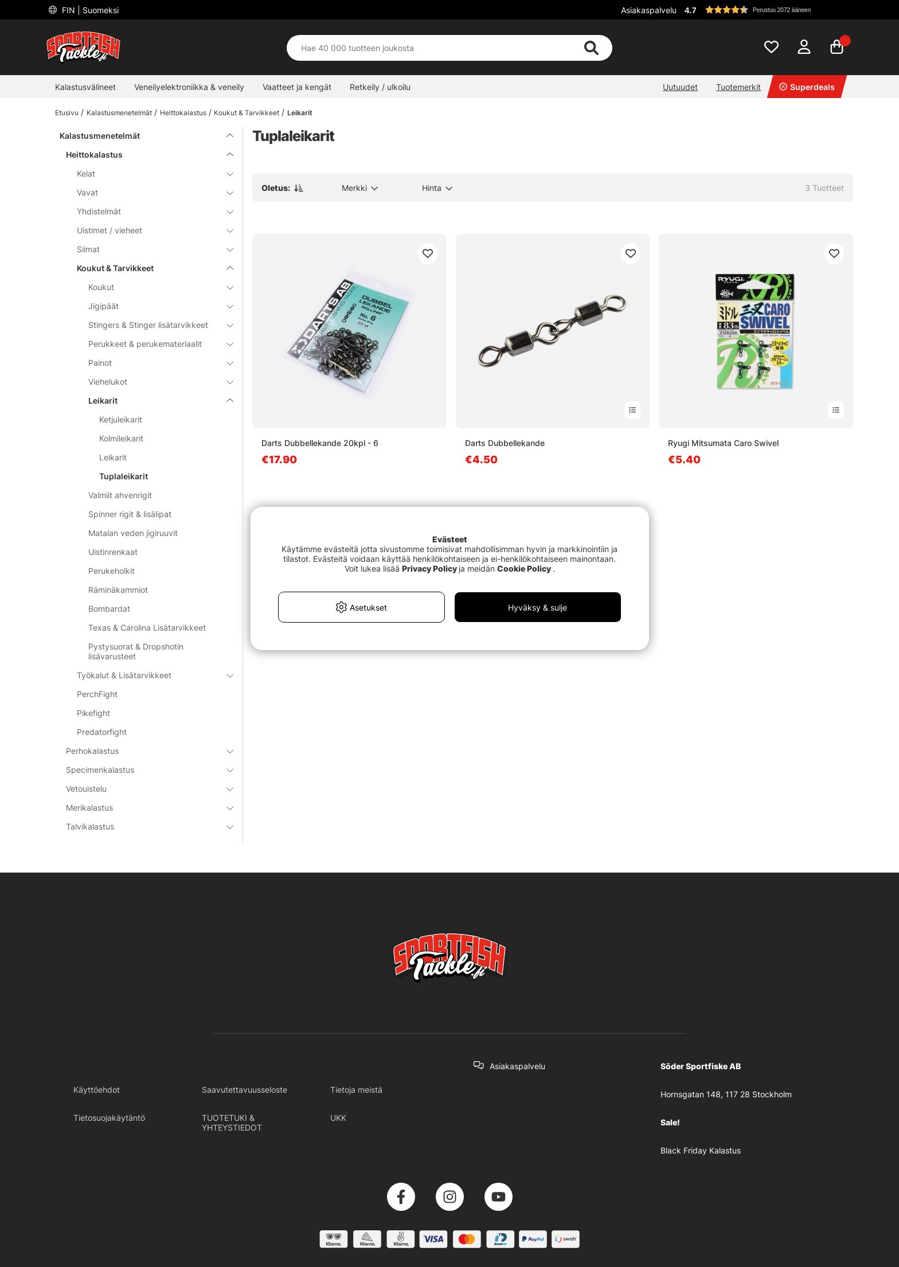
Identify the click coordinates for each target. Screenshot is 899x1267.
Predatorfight (102, 732)
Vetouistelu (143, 788)
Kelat (148, 173)
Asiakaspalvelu (649, 10)
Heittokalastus (183, 112)
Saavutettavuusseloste (244, 1089)
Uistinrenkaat (113, 552)
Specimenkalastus (143, 770)
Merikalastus (143, 807)
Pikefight (93, 713)
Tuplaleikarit (123, 476)
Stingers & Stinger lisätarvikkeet (154, 325)
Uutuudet (680, 87)
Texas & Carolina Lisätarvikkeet (147, 627)
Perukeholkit (111, 571)
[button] (767, 9)
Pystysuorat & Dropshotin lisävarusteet (135, 651)
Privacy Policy (429, 568)
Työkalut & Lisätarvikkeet (148, 675)
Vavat (148, 192)
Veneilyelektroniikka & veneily (189, 87)
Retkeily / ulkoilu (380, 87)
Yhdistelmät (148, 211)
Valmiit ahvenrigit (120, 495)
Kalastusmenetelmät (119, 112)
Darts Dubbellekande (505, 443)
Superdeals (807, 87)
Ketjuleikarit (120, 419)
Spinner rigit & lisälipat (129, 514)
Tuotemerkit (738, 87)
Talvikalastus (143, 826)
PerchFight (97, 694)
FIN (89, 10)
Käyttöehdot (96, 1089)
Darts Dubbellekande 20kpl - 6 (319, 443)
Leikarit (299, 112)
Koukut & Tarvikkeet (246, 112)
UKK (338, 1118)
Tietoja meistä (356, 1089)
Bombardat (109, 608)
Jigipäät (154, 306)
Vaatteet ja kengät (297, 87)
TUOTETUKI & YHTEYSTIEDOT (232, 1122)
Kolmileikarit (121, 438)
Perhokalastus (143, 751)
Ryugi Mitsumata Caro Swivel (723, 443)
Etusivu (67, 112)
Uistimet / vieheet (148, 230)
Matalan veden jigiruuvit (133, 533)
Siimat (148, 249)
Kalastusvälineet (85, 87)
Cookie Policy (524, 568)
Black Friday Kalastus (700, 1150)
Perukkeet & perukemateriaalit (154, 344)
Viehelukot (154, 381)
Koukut (154, 287)
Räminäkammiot (118, 590)
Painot (154, 362)
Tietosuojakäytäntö (109, 1118)
